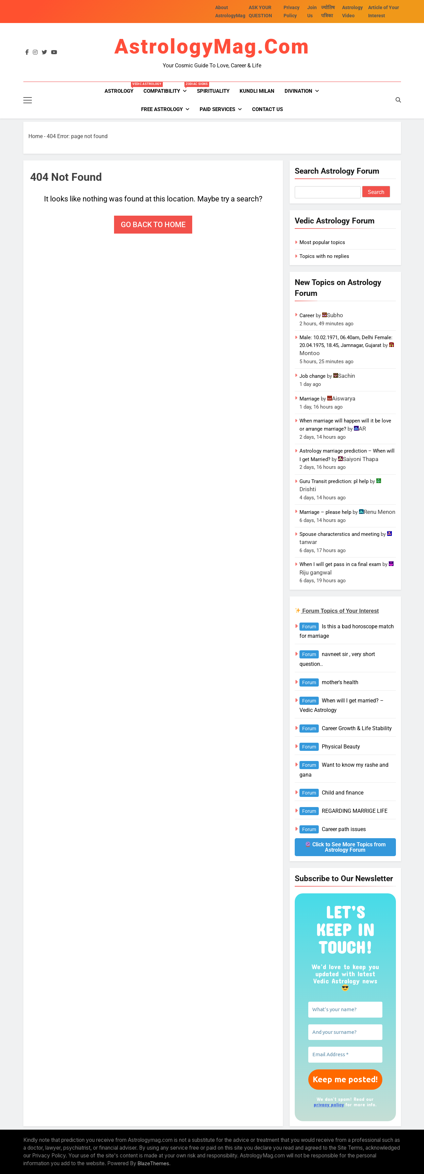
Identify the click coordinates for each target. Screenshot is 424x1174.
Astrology (121, 88)
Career (306, 315)
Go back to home (153, 224)
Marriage (309, 399)
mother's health (340, 682)
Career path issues (344, 829)
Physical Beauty (341, 746)
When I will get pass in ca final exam (340, 564)
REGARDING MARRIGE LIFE (354, 811)
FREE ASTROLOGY (162, 109)
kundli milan (257, 91)
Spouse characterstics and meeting (339, 534)
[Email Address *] (345, 1055)
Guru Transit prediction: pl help (334, 481)
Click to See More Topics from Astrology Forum (345, 847)
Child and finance (342, 792)
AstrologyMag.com (212, 47)
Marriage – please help (325, 512)
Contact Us (267, 109)
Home (35, 136)
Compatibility (167, 88)
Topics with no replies (324, 256)
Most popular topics (322, 242)
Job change (312, 376)
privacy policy (329, 1104)
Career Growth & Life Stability (357, 728)
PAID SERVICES (217, 109)
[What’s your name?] (345, 1010)
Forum (309, 626)
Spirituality (213, 91)
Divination (298, 91)
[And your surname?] (345, 1032)
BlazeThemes (153, 1163)
